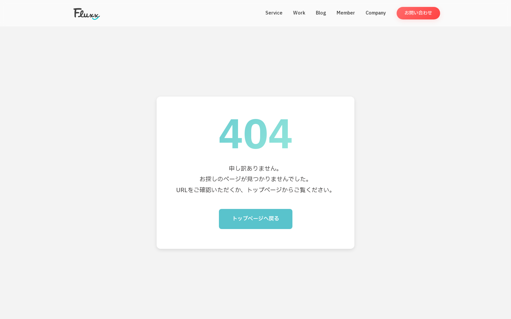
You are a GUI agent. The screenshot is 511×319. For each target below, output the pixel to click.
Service (274, 13)
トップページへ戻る (255, 219)
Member (346, 13)
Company (376, 13)
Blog (321, 13)
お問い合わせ (418, 13)
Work (299, 13)
